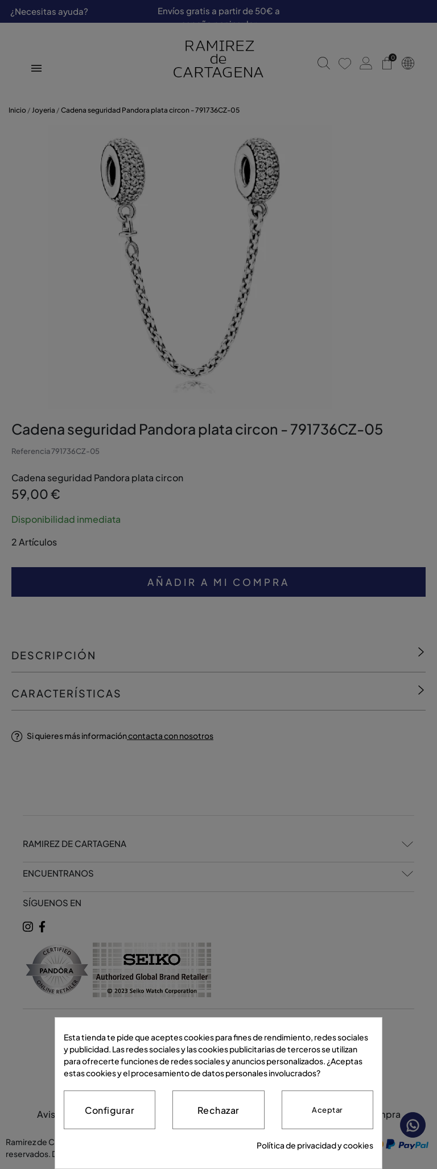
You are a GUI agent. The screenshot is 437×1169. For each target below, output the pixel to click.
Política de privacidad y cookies (315, 1145)
